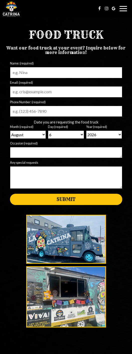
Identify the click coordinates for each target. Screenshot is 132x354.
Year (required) (96, 127)
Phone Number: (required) (28, 102)
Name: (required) (22, 63)
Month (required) (21, 127)
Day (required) (58, 127)
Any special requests (24, 162)
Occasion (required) (24, 143)
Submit (66, 199)
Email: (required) (21, 82)
